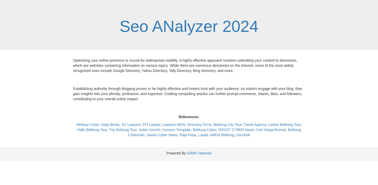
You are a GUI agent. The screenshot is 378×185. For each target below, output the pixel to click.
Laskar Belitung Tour (284, 125)
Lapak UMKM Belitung (216, 135)
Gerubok (243, 135)
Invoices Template (176, 130)
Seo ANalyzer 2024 (189, 26)
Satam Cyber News (162, 135)
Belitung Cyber (204, 130)
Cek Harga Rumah (271, 130)
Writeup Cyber (88, 125)
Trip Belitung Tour (123, 130)
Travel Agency (254, 125)
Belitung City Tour (228, 125)
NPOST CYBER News (236, 130)
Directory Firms (199, 125)
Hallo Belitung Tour (92, 130)
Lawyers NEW (173, 125)
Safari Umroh (149, 130)
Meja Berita (110, 125)
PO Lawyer (151, 125)
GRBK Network (199, 153)
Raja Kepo (188, 135)
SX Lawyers (131, 125)
